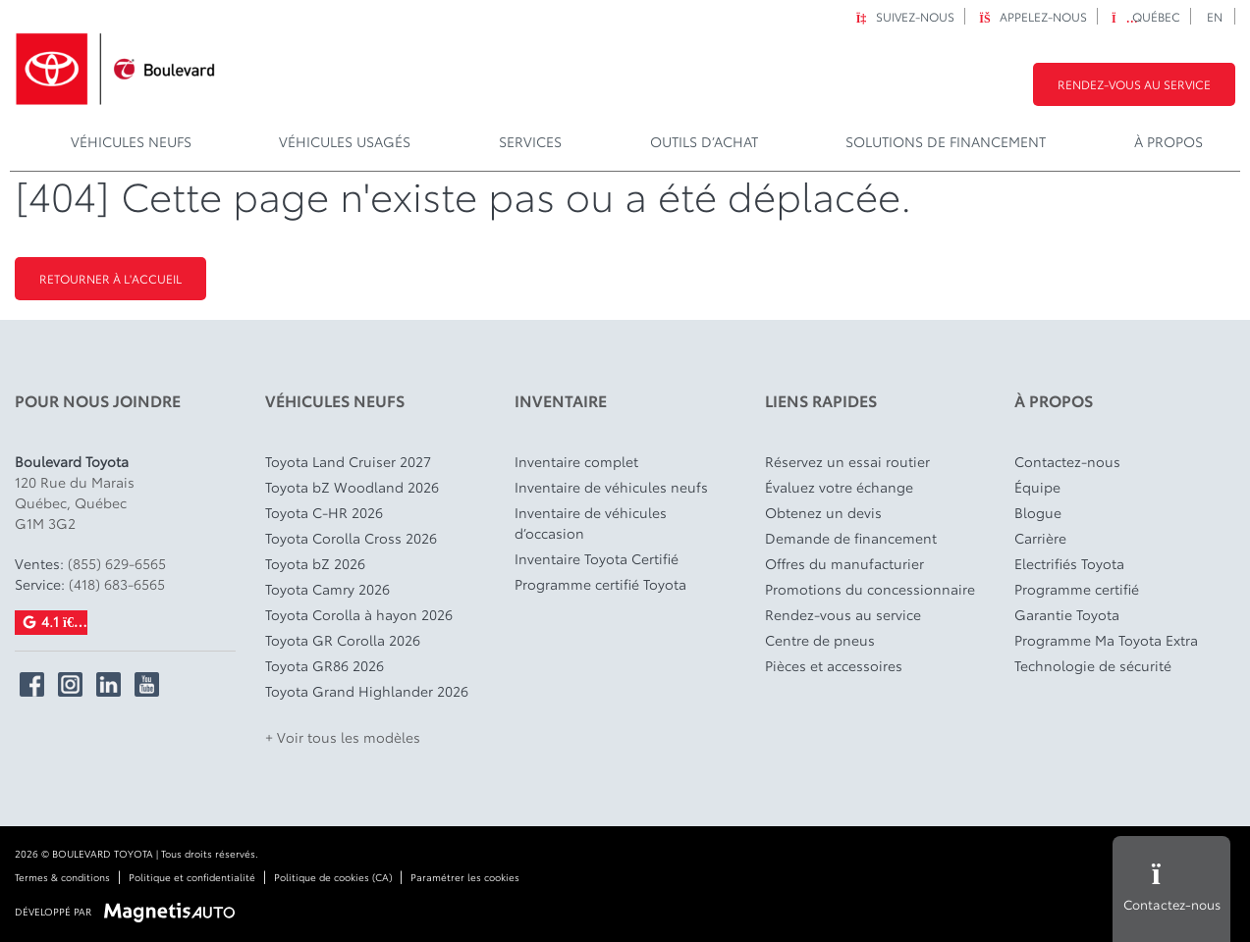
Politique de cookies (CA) (333, 876)
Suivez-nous (904, 16)
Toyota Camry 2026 (327, 589)
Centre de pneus (820, 640)
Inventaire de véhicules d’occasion (591, 522)
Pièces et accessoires (833, 665)
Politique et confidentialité (192, 876)
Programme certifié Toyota (600, 584)
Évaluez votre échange (839, 487)
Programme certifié (1076, 589)
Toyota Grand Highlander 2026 (366, 691)
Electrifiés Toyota (1069, 563)
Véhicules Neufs (131, 141)
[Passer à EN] (1215, 16)
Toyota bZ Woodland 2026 (352, 487)
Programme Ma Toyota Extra (1106, 640)
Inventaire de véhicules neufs (611, 487)
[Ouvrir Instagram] (70, 684)
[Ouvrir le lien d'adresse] (75, 502)
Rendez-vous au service (1134, 84)
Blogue (1037, 512)
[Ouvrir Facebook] (32, 684)
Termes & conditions (62, 876)
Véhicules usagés (344, 141)
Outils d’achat (704, 141)
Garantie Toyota (1066, 614)
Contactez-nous (1067, 461)
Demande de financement (851, 538)
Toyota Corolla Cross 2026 (351, 538)
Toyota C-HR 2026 (324, 512)
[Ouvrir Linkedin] (108, 684)
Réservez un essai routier (847, 461)
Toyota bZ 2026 (315, 563)
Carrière (1040, 538)
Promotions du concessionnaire (870, 589)
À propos (1168, 141)
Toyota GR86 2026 (324, 665)
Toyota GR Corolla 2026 (342, 640)
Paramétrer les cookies (464, 876)
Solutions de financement (945, 141)
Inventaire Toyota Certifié (597, 558)
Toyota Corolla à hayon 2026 (359, 614)
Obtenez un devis (823, 512)
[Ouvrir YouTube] (147, 684)
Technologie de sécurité (1092, 665)
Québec (1146, 16)
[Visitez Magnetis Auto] (174, 910)
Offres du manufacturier (844, 563)
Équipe (1037, 487)
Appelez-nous (1033, 16)
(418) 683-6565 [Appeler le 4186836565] (117, 584)
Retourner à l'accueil (110, 278)
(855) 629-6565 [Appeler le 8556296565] (117, 563)
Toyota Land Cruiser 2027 (348, 461)
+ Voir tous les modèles (342, 737)
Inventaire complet (576, 461)
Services (530, 141)
